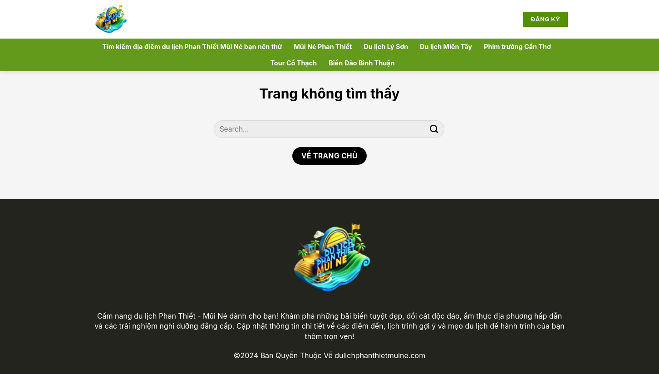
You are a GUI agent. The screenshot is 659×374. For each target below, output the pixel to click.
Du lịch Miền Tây (446, 46)
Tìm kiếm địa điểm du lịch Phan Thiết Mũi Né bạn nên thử (192, 46)
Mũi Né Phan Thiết (323, 46)
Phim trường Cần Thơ (517, 46)
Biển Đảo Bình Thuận (361, 63)
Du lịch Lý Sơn (386, 46)
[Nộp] (434, 129)
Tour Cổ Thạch (293, 63)
